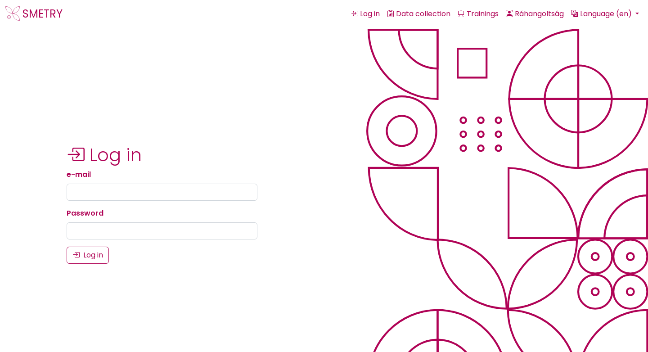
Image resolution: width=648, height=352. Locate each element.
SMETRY (34, 13)
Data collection (418, 14)
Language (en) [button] (602, 14)
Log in (365, 14)
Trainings (478, 14)
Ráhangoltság (535, 14)
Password (85, 213)
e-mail (79, 174)
